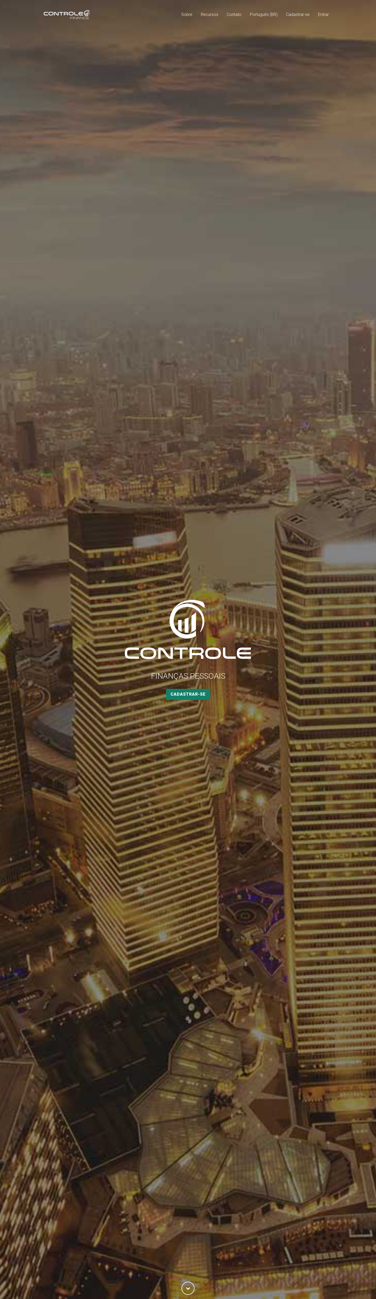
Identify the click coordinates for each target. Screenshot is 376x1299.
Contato (234, 14)
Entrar (323, 14)
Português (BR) (264, 14)
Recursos (209, 14)
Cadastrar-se (298, 14)
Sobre (186, 14)
